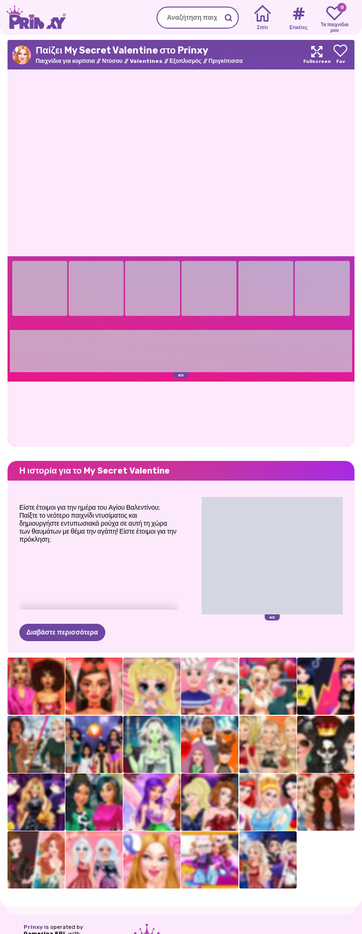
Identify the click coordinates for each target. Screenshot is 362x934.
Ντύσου (112, 61)
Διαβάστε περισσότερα (62, 632)
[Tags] (298, 18)
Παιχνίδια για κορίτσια (65, 61)
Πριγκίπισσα (226, 61)
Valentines (146, 61)
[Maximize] (317, 55)
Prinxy (33, 927)
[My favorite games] (334, 18)
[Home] (262, 18)
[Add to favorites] (340, 55)
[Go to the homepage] (33, 17)
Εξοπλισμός (186, 61)
